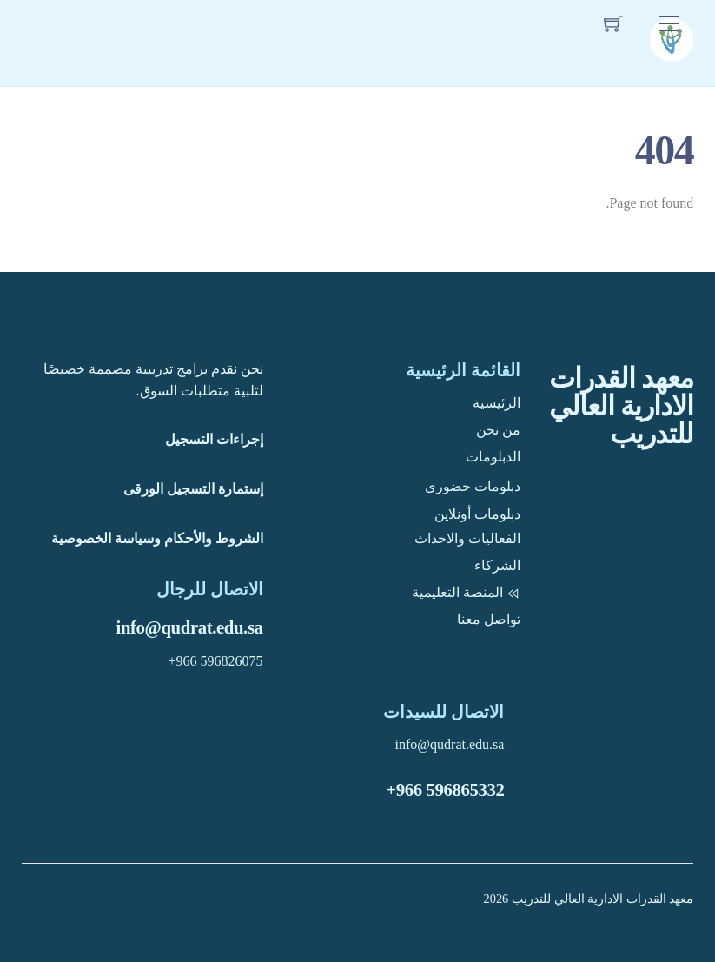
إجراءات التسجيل (214, 439)
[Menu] (669, 23)
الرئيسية (496, 402)
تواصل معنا (488, 619)
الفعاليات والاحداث (467, 538)
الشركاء (497, 565)
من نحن (498, 429)
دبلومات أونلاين (477, 514)
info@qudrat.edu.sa (189, 627)
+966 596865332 (445, 789)
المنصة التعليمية (466, 592)
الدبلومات (493, 456)
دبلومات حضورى (472, 486)
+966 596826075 (216, 660)
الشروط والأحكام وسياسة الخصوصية (157, 538)
